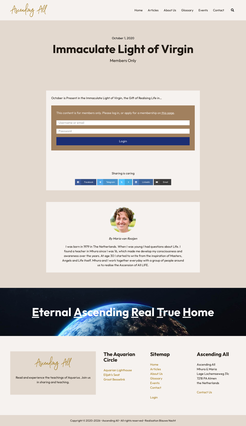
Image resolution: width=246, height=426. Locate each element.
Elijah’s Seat (112, 375)
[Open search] (232, 10)
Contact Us (204, 392)
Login (154, 397)
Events (203, 10)
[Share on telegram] (107, 182)
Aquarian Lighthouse (118, 370)
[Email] (162, 182)
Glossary (187, 10)
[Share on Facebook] (85, 182)
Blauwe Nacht (167, 420)
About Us (170, 10)
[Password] (123, 131)
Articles (153, 10)
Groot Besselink (114, 380)
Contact (218, 10)
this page (168, 113)
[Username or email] (123, 122)
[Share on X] (125, 182)
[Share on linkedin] (143, 182)
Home (138, 10)
